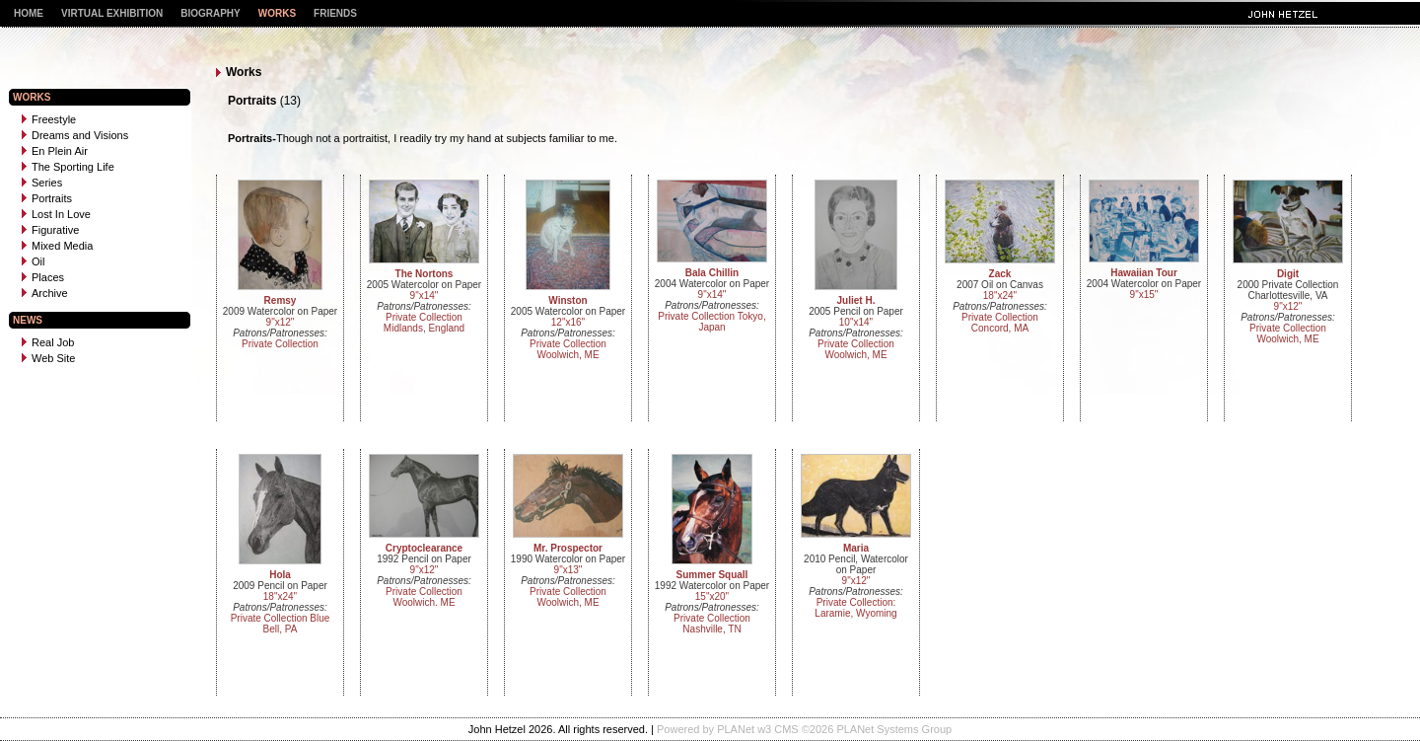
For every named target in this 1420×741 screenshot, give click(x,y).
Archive (45, 293)
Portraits (47, 198)
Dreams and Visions (75, 135)
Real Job (48, 342)
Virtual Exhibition (112, 13)
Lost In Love (56, 214)
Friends (335, 13)
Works (277, 13)
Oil (33, 261)
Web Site (48, 358)
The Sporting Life (68, 167)
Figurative (50, 230)
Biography (210, 13)
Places (43, 277)
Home (28, 13)
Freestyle (49, 119)
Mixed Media (57, 246)
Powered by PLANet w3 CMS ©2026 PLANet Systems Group (804, 729)
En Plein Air (55, 151)
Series (42, 182)
